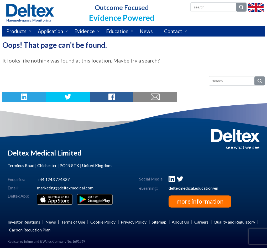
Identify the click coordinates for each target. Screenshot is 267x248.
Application (50, 31)
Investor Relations (24, 221)
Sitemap (159, 221)
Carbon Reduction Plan (29, 229)
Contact (173, 31)
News (146, 31)
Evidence (84, 31)
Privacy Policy (133, 221)
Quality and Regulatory (234, 221)
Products (16, 31)
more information (199, 201)
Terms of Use (73, 221)
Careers (201, 221)
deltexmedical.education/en (193, 187)
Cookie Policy (103, 221)
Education (117, 31)
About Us (180, 221)
